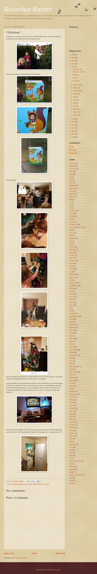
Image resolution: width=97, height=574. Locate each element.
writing (71, 480)
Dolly (70, 244)
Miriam (35, 484)
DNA (70, 241)
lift (70, 308)
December (76, 69)
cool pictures (73, 224)
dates (71, 235)
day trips (72, 238)
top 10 (71, 447)
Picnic (71, 361)
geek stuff (72, 277)
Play (70, 363)
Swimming (72, 427)
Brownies (72, 194)
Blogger (58, 569)
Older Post (60, 553)
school (71, 402)
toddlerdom (72, 444)
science (71, 405)
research (72, 397)
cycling (71, 233)
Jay (72, 146)
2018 (73, 64)
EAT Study (72, 249)
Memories (72, 324)
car (70, 205)
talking (71, 430)
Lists (70, 311)
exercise (71, 263)
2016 (73, 119)
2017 (73, 67)
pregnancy (72, 377)
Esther (26, 484)
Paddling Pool (73, 355)
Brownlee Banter (28, 9)
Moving (71, 333)
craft (70, 230)
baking (71, 174)
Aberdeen (72, 163)
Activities (13, 484)
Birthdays (72, 185)
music (71, 336)
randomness (73, 394)
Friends (71, 269)
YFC (70, 483)
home (71, 291)
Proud (71, 383)
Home (34, 553)
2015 (73, 122)
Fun (70, 272)
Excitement (72, 260)
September (76, 91)
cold (70, 219)
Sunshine (72, 425)
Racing (71, 386)
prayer (71, 375)
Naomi (40, 484)
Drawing (71, 247)
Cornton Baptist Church (76, 227)
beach (71, 183)
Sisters (71, 411)
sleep (71, 414)
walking (71, 466)
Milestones (72, 327)
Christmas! (76, 81)
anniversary (73, 169)
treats (71, 455)
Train (70, 452)
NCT (70, 344)
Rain (70, 388)
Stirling (71, 419)
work (70, 477)
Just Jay (71, 302)
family (71, 266)
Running (71, 400)
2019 (73, 60)
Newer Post (9, 553)
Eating (71, 252)
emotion (71, 255)
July (74, 97)
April (74, 106)
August (75, 94)
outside (71, 352)
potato (71, 369)
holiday (71, 288)
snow (70, 416)
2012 (73, 131)
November (76, 85)
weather (71, 472)
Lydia (30, 484)
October (75, 88)
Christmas (20, 484)
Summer (72, 422)
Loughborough (73, 316)
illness (71, 299)
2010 (73, 137)
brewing (71, 191)
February (76, 112)
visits (70, 464)
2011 (73, 134)
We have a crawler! (79, 72)
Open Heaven (73, 350)
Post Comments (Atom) (19, 558)
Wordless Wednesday (76, 475)
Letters (71, 305)
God (70, 280)
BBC (70, 180)
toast (70, 441)
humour (71, 297)
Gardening (72, 274)
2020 (73, 58)
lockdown (72, 313)
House (71, 294)
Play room (76, 75)
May (74, 103)
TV (70, 458)
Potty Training (73, 372)
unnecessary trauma (75, 461)
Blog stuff (72, 188)
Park (70, 358)
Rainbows (72, 391)
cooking (71, 222)
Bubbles (71, 196)
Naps (70, 341)
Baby (70, 171)
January (75, 115)
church (71, 213)
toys (70, 450)
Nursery (71, 347)
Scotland (72, 408)
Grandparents (73, 286)
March (75, 109)
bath (70, 177)
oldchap (73, 150)
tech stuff (46, 484)
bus (70, 202)
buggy (71, 199)
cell (70, 208)
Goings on (72, 283)
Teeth (71, 439)
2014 (73, 125)
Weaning (72, 469)
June (75, 100)
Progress (72, 380)
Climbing (72, 216)
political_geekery (74, 366)
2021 (73, 54)
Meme (71, 322)
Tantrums (72, 433)
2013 (73, 128)
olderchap (74, 153)
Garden (75, 78)
